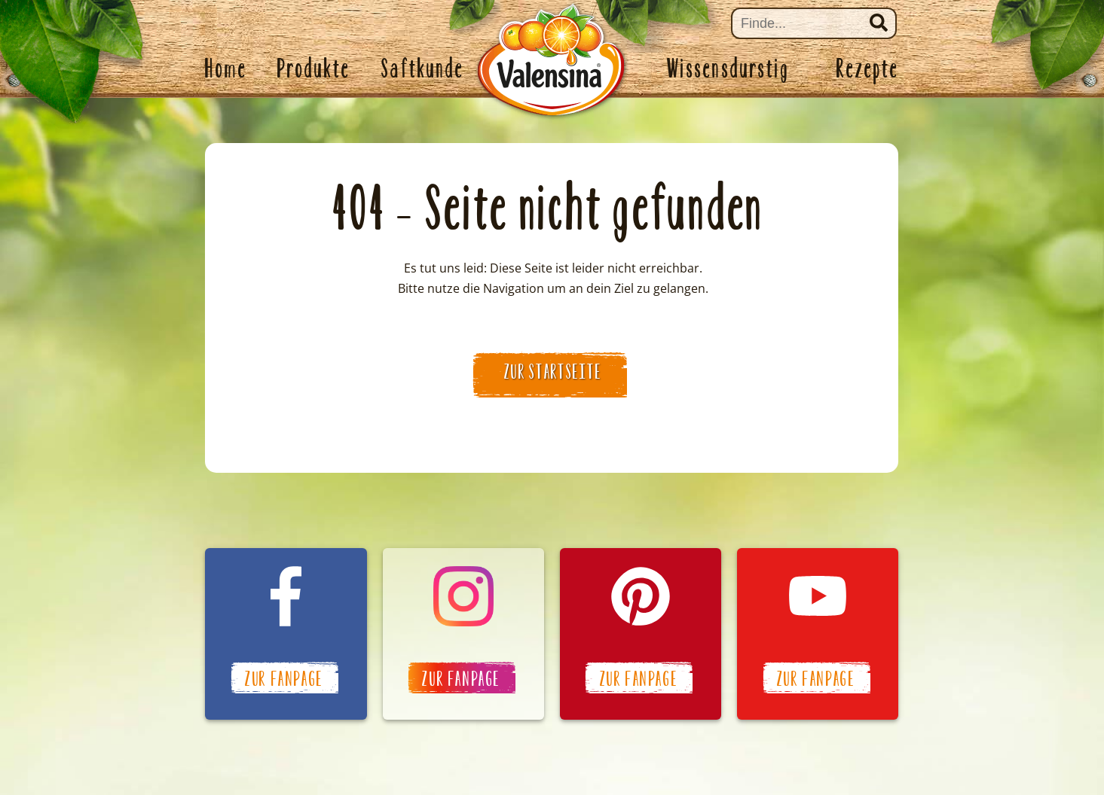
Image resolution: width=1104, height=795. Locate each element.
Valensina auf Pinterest (640, 634)
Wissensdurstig (728, 68)
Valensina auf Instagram (463, 634)
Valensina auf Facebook (285, 634)
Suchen (879, 23)
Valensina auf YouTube (817, 634)
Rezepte (868, 68)
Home (226, 68)
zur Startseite (553, 372)
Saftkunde (423, 68)
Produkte (314, 68)
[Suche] (814, 23)
